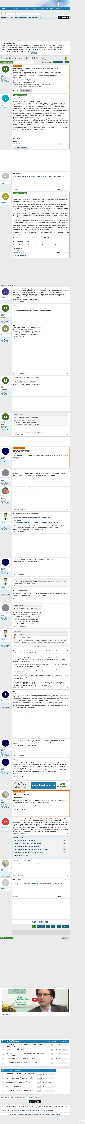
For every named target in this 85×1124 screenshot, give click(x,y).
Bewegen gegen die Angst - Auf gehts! (20, 1074)
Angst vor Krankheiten (33, 1097)
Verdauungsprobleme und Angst (18, 1082)
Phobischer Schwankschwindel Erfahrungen (24, 58)
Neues (9, 8)
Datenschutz (28, 1114)
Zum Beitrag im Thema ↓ (21, 147)
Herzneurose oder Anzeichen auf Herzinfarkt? (23, 1078)
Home (3, 8)
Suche (28, 8)
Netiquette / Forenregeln (50, 1114)
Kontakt (11, 1114)
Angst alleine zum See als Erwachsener (21, 1058)
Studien (58, 8)
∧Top (81, 1122)
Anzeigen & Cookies (36, 1114)
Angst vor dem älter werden (16, 1049)
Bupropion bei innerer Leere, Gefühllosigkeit (22, 1062)
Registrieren (57, 11)
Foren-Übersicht (5, 1097)
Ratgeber (34, 8)
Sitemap (58, 1114)
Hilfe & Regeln (49, 8)
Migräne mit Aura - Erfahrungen (18, 1086)
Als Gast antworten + (7, 62)
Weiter (65, 926)
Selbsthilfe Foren (18, 8)
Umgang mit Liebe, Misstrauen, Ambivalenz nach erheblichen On (30, 1090)
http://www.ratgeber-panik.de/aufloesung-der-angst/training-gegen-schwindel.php (35, 522)
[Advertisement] (40, 546)
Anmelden (65, 11)
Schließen (34, 53)
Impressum (21, 1114)
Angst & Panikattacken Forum (18, 1097)
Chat (41, 8)
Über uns (16, 1114)
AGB (43, 1114)
